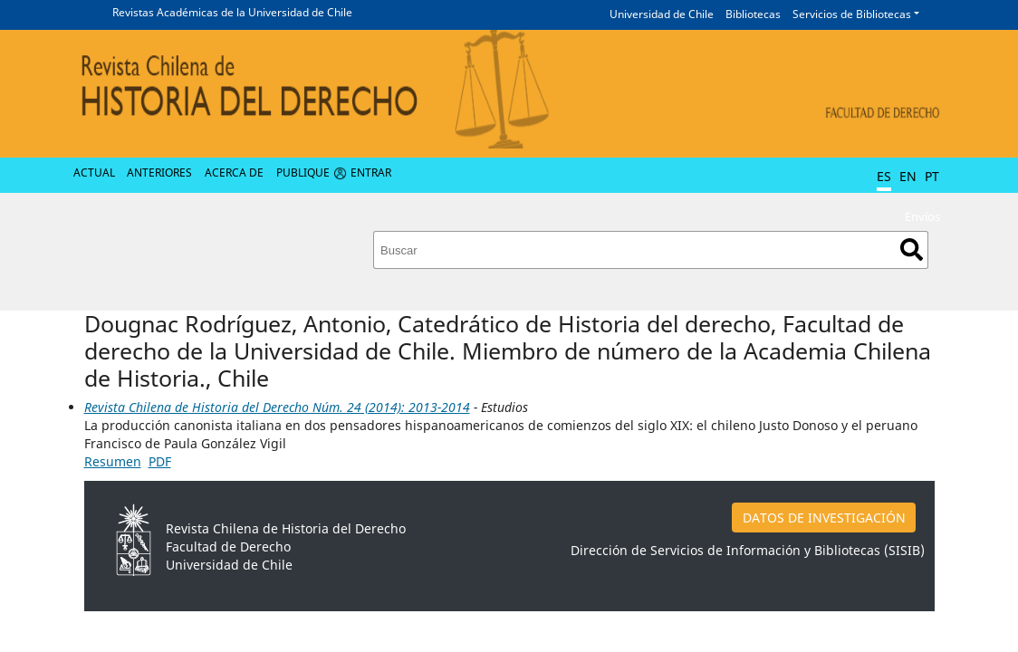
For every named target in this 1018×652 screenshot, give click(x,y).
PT (932, 176)
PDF (160, 461)
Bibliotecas (753, 14)
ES (884, 176)
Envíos (922, 216)
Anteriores (159, 172)
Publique (303, 172)
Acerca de (234, 172)
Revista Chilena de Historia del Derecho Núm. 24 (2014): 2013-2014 (277, 407)
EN (908, 176)
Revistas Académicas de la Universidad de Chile (232, 12)
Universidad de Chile (662, 14)
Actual (94, 172)
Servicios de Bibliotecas (851, 14)
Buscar (911, 249)
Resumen (112, 461)
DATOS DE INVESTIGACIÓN (824, 517)
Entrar (371, 172)
